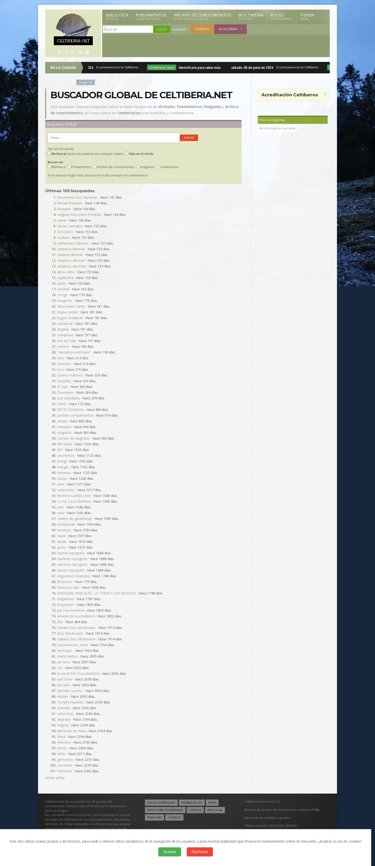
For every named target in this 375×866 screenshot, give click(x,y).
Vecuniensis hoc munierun (77, 197)
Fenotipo (64, 363)
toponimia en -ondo (72, 645)
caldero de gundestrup (74, 518)
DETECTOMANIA (70, 409)
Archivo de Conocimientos (202, 16)
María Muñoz (67, 656)
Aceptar (169, 852)
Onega (62, 295)
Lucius (62, 478)
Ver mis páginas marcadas (277, 128)
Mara (61, 736)
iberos (62, 748)
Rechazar (200, 852)
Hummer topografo (72, 558)
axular (61, 541)
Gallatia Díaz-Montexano (76, 627)
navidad (63, 289)
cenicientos (66, 455)
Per (59, 667)
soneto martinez (70, 375)
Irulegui (62, 467)
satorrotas (65, 713)
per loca (63, 662)
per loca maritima (70, 610)
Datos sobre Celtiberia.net (165, 810)
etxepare (64, 209)
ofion (61, 754)
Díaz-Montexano (70, 633)
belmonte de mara (71, 731)
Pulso (281, 16)
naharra (63, 346)
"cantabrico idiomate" (74, 352)
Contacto (174, 817)
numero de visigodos (73, 438)
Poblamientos (151, 16)
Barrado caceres (70, 690)
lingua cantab (67, 312)
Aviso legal (214, 810)
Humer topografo (70, 553)
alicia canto (66, 272)
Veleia (61, 404)
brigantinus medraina (73, 576)
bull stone (64, 679)
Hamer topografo (70, 570)
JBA (60, 622)
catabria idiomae (70, 254)
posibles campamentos (75, 415)
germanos (65, 759)
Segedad (64, 719)
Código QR (86, 82)
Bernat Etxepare (69, 203)
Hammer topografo (72, 564)
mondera (64, 427)
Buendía (63, 708)
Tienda (307, 16)
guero (61, 547)
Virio (60, 358)
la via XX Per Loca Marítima (78, 673)
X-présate (202, 29)
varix (60, 484)
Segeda (63, 725)
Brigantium (65, 599)
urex (60, 507)
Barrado (63, 685)
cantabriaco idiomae (73, 243)
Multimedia (250, 16)
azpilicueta (65, 277)
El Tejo (62, 386)
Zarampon (65, 392)
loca (60, 369)
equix (61, 536)
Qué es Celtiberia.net (161, 802)
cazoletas (64, 765)
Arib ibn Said (66, 340)
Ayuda (212, 802)
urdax (61, 283)
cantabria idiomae (71, 249)
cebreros (64, 472)
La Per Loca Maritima (74, 501)
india (60, 513)
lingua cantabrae (70, 318)
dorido (62, 421)
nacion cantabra (69, 226)
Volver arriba (55, 777)
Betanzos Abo (68, 587)
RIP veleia (64, 444)
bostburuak (66, 524)
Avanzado (179, 29)
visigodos (64, 432)
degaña (63, 329)
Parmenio (64, 771)
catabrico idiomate (71, 266)
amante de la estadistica (76, 616)
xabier (61, 220)
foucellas (64, 381)
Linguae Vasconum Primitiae (79, 214)
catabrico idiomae (71, 260)
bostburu (64, 530)
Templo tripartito (70, 702)
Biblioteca (117, 16)
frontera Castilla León (74, 495)
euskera (63, 237)
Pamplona (65, 335)
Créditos (195, 810)
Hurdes (62, 696)
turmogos (64, 650)
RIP (59, 449)
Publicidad (154, 817)
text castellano (68, 398)
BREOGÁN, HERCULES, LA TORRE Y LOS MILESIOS (97, 593)
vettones (64, 742)
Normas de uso (191, 802)
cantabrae (65, 323)
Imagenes (64, 300)
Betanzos (64, 581)
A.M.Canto (65, 231)
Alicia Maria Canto (71, 306)
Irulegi (61, 461)
